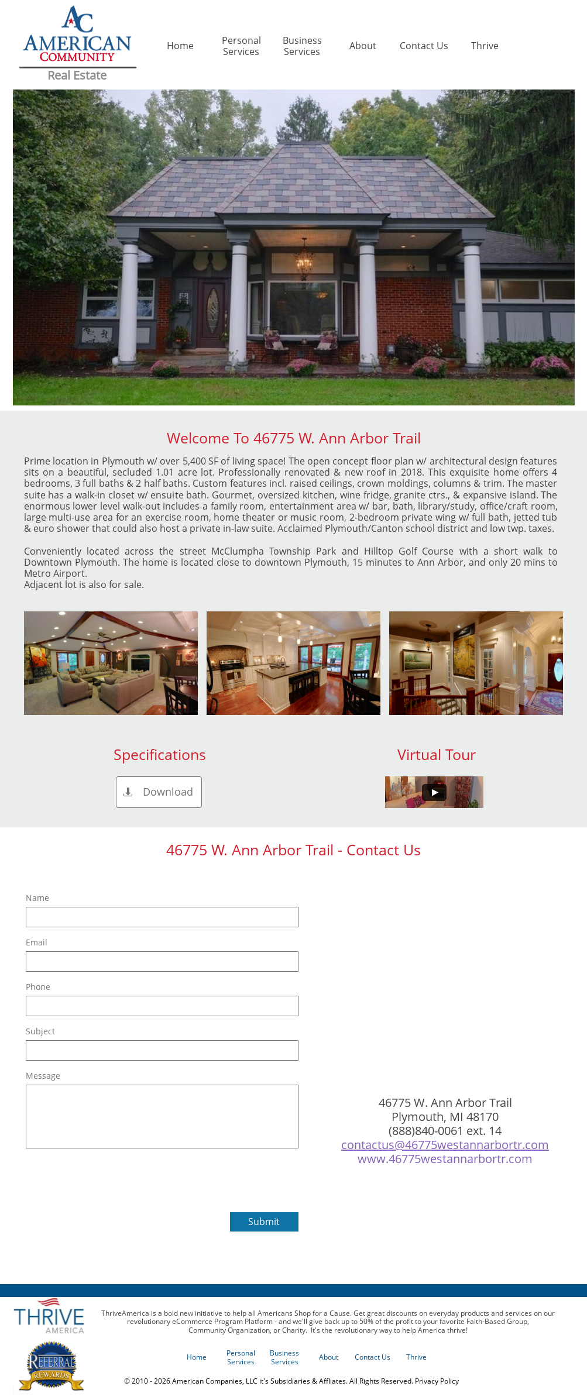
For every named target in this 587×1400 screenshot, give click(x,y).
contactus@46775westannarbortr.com (445, 1145)
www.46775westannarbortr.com (445, 1159)
